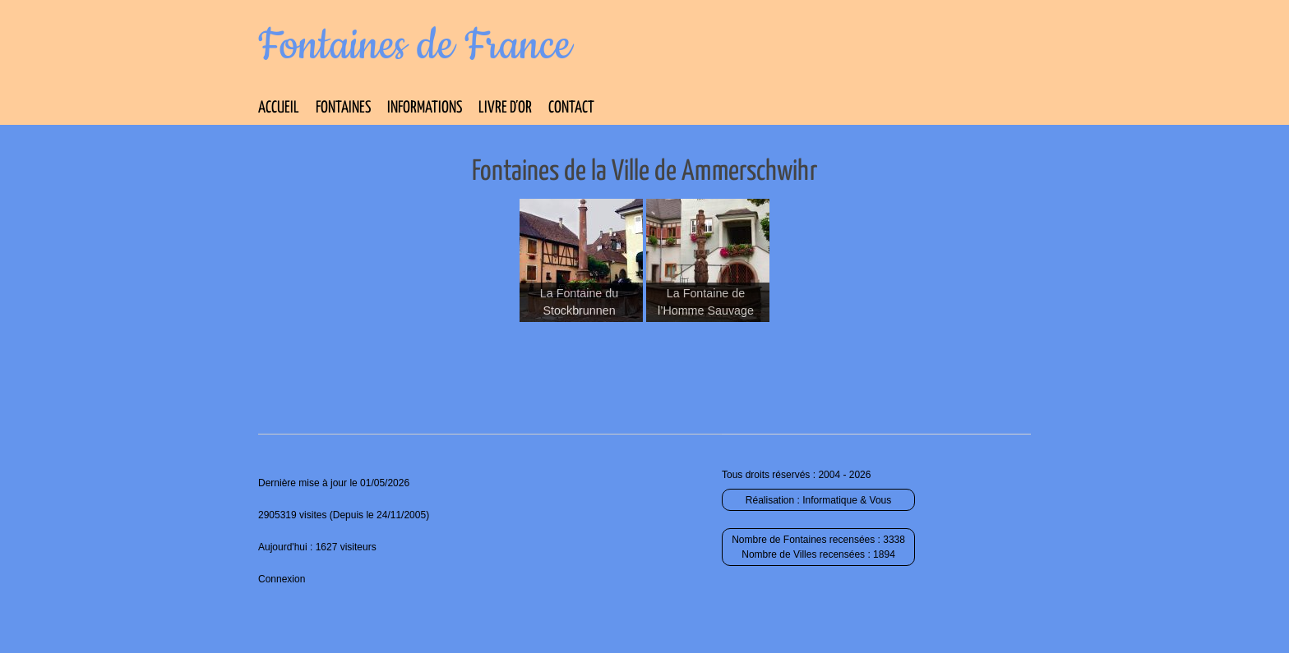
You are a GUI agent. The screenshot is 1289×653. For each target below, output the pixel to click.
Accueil (278, 108)
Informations (424, 108)
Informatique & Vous (846, 500)
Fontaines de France (414, 46)
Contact (571, 108)
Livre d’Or (505, 108)
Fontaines (343, 108)
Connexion (281, 579)
